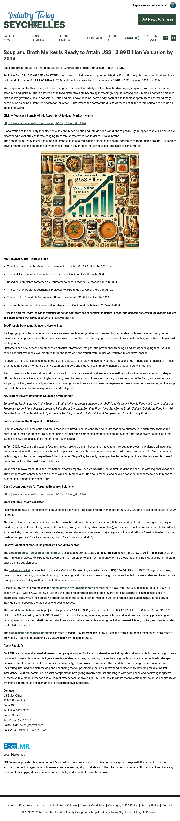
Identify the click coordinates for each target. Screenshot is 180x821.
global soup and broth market (153, 75)
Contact (95, 38)
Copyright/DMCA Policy (123, 805)
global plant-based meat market (29, 633)
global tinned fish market (25, 610)
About (11, 805)
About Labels (64, 38)
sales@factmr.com (31, 725)
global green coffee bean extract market (34, 552)
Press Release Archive (32, 805)
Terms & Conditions (92, 805)
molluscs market (19, 570)
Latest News (9, 38)
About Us (113, 38)
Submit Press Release (63, 805)
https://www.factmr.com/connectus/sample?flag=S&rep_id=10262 (45, 123)
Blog (43, 730)
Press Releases (37, 38)
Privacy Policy (150, 805)
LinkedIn (22, 730)
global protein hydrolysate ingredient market (80, 588)
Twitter (34, 730)
